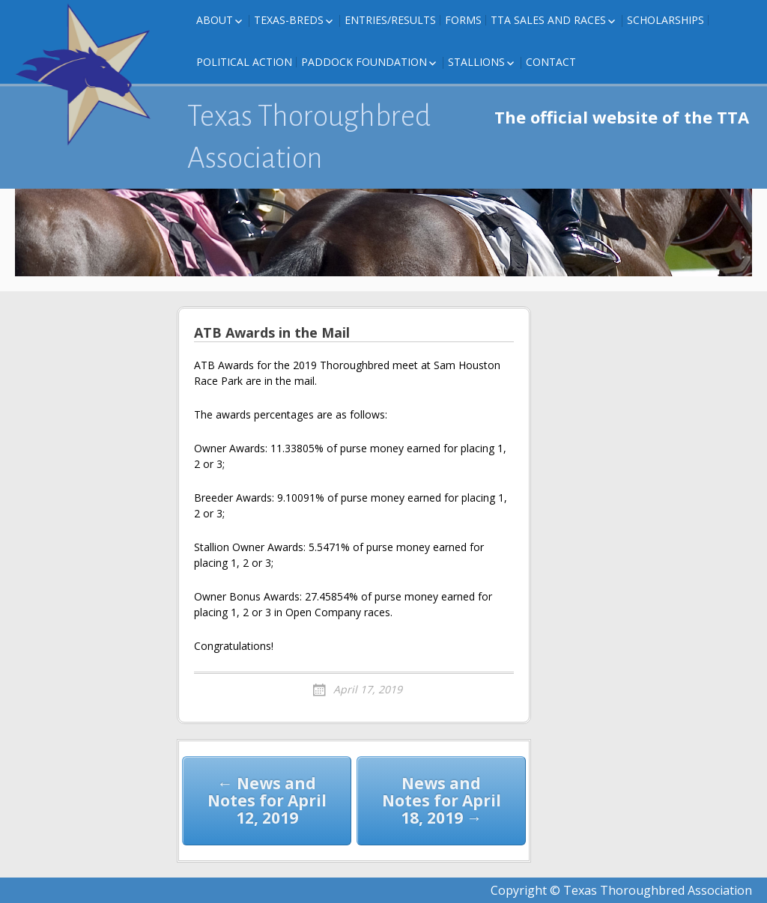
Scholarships (665, 20)
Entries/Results (390, 20)
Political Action (244, 62)
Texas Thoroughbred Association (309, 137)
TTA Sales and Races (548, 20)
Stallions (476, 62)
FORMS (463, 20)
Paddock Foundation (364, 62)
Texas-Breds (289, 20)
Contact (551, 62)
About (214, 20)
